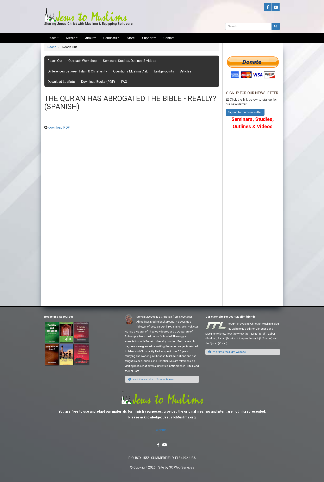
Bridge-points (164, 71)
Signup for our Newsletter (245, 112)
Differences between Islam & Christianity (77, 71)
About (89, 38)
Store (131, 38)
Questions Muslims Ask (130, 71)
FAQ (124, 82)
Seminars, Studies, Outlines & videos (129, 61)
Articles (185, 71)
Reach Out (55, 61)
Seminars (110, 38)
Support (148, 38)
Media (70, 38)
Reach (52, 38)
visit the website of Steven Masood (152, 379)
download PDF (59, 127)
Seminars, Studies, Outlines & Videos (252, 122)
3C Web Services (181, 467)
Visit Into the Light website (227, 351)
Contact (168, 38)
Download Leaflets (61, 82)
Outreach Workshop (82, 61)
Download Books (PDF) (98, 82)
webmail (162, 430)
